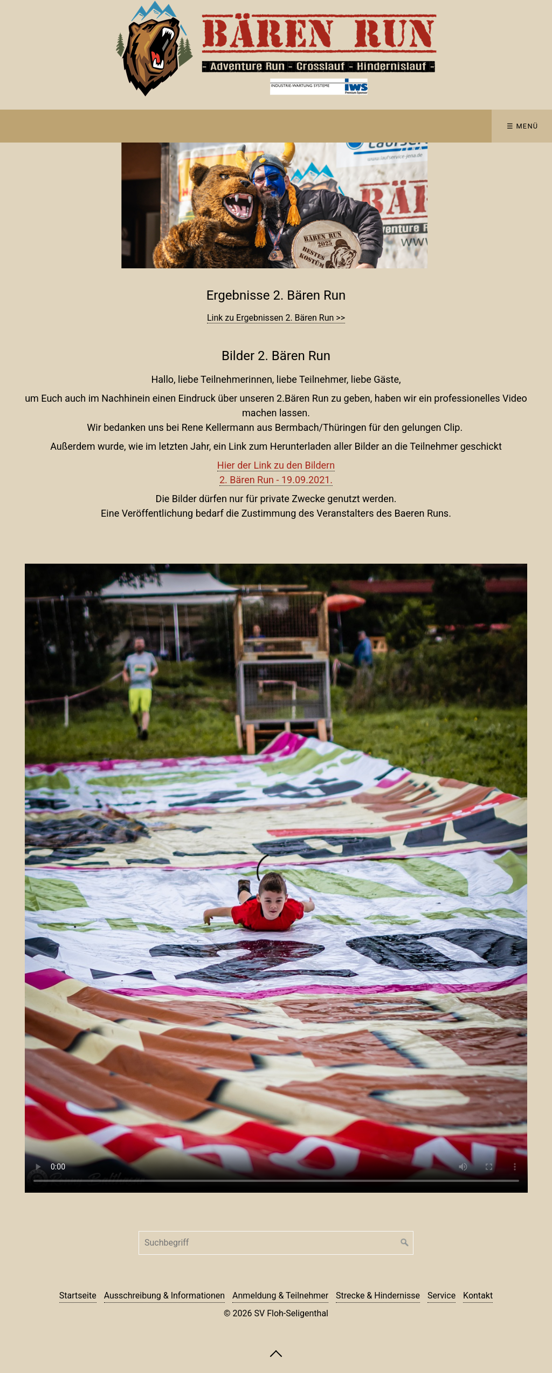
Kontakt (478, 1295)
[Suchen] (404, 1243)
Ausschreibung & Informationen (164, 1295)
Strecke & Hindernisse (378, 1295)
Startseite (77, 1295)
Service (441, 1295)
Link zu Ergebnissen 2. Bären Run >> (276, 318)
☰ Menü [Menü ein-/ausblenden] (523, 126)
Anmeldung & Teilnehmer (280, 1295)
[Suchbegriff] (276, 1243)
